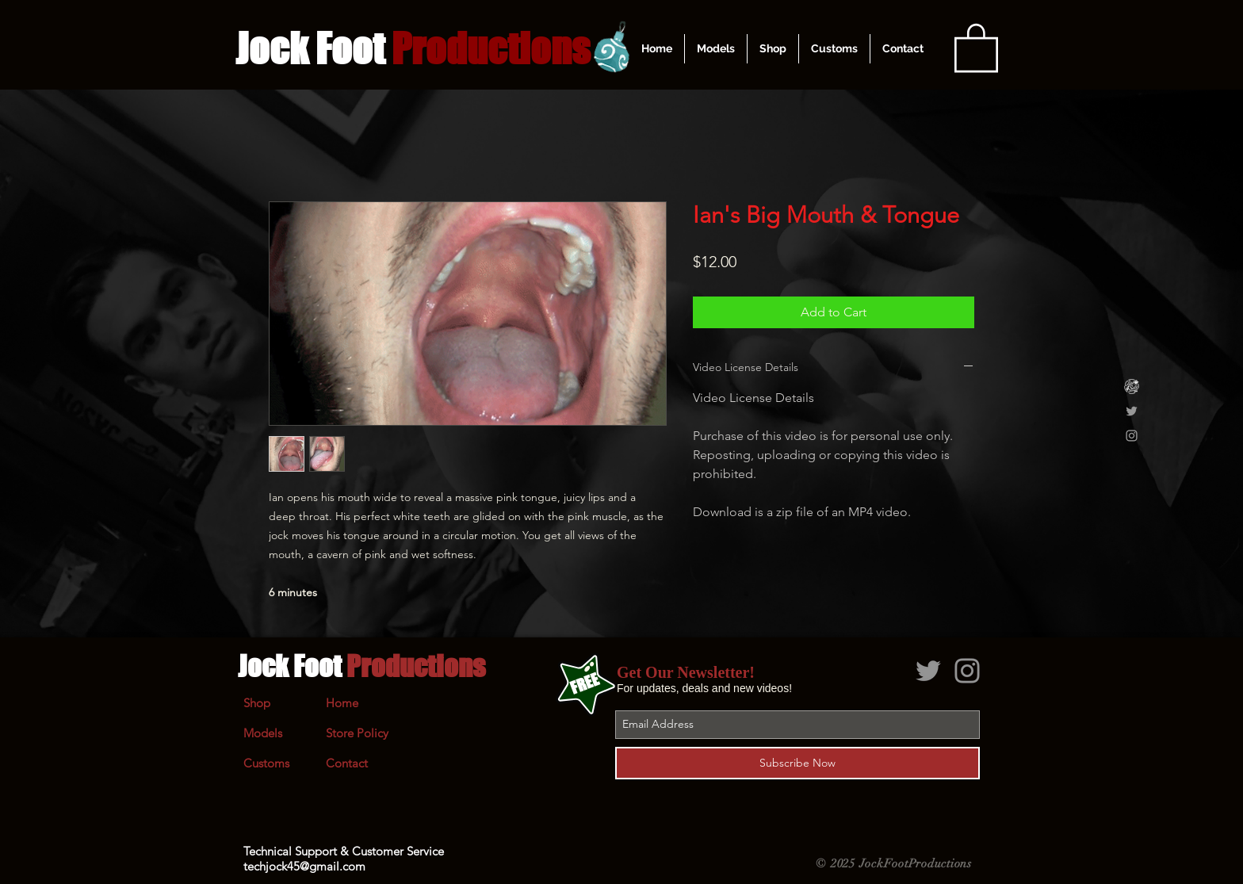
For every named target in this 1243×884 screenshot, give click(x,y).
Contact (347, 763)
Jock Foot (361, 666)
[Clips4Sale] (1131, 386)
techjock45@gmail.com (304, 866)
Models (262, 732)
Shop (256, 702)
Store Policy (357, 732)
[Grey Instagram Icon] (1131, 435)
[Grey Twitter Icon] (1131, 411)
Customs (266, 763)
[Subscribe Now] (797, 763)
